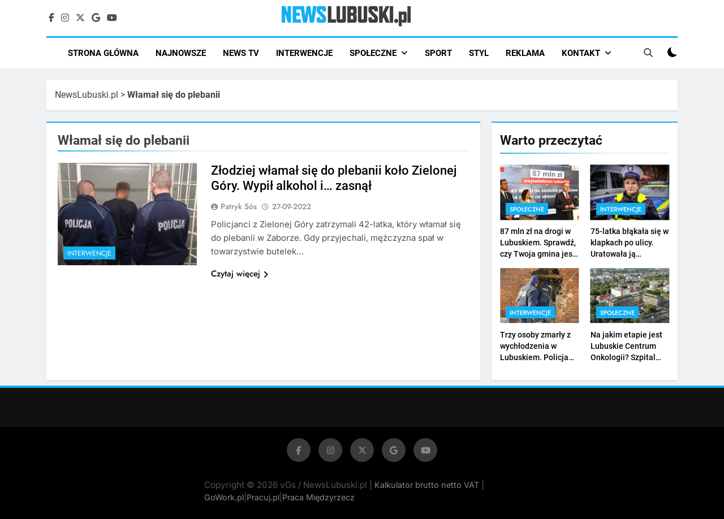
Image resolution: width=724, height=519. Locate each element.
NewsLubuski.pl (86, 94)
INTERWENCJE (304, 53)
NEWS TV (241, 53)
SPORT (438, 53)
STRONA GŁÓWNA (103, 53)
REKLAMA (525, 53)
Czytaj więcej (239, 273)
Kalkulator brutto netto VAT (427, 485)
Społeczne (527, 209)
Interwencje (89, 253)
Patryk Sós (239, 206)
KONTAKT (581, 53)
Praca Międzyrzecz (318, 497)
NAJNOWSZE (181, 53)
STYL (479, 53)
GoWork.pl (224, 497)
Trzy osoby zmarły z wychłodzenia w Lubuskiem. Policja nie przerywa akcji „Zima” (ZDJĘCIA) (535, 357)
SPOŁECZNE (373, 53)
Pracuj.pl (263, 497)
